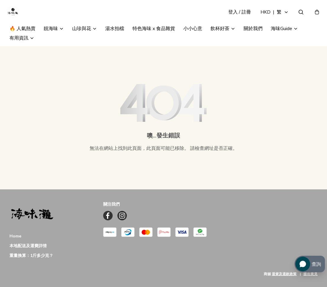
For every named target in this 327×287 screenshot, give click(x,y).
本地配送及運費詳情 (28, 246)
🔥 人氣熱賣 (22, 38)
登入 (236, 16)
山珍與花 (81, 38)
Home (15, 236)
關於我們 (253, 38)
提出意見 (310, 274)
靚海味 (51, 38)
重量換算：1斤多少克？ (31, 255)
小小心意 (192, 38)
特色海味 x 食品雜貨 (153, 38)
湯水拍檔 (114, 38)
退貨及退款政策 (284, 274)
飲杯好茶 (220, 38)
